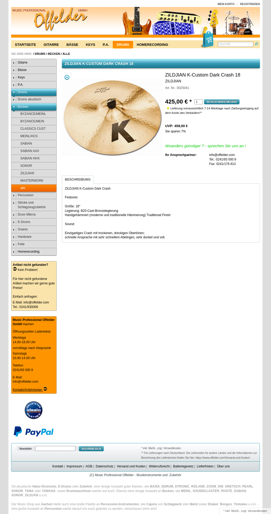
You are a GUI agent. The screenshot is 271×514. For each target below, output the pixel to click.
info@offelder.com (36, 302)
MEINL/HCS (26, 136)
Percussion (23, 195)
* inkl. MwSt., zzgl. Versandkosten (161, 448)
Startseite (25, 45)
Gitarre (51, 45)
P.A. (106, 45)
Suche (225, 44)
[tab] (77, 180)
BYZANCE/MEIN (29, 121)
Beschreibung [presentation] (78, 179)
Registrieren (250, 4)
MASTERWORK (29, 181)
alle (66, 53)
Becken (54, 53)
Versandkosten (257, 510)
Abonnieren (91, 448)
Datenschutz (105, 466)
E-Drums (21, 222)
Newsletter (25, 448)
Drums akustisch (27, 99)
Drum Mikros (24, 215)
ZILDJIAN (24, 173)
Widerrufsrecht (159, 466)
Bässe (72, 45)
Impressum (74, 466)
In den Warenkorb (222, 101)
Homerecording (152, 45)
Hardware (22, 237)
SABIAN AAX (27, 151)
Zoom (67, 77)
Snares (20, 229)
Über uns (223, 466)
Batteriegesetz (183, 466)
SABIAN (23, 144)
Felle (19, 244)
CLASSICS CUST (30, 129)
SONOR (23, 166)
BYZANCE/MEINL (30, 114)
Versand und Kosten (131, 466)
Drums (123, 45)
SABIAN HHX (27, 158)
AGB (88, 466)
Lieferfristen (205, 466)
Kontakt (57, 466)
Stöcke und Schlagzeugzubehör (29, 205)
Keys (90, 45)
